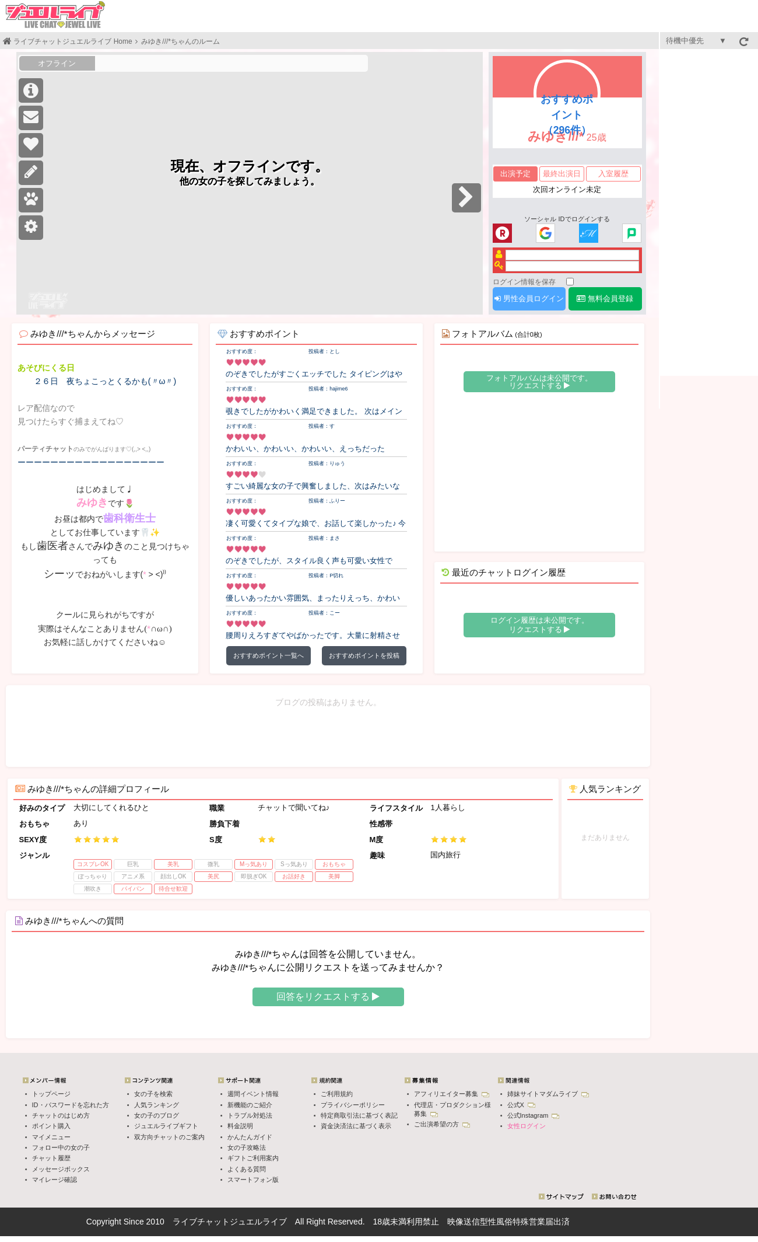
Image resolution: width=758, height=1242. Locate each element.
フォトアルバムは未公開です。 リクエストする (539, 382)
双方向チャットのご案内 (169, 1136)
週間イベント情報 (253, 1093)
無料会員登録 (605, 298)
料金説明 (240, 1125)
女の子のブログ (156, 1115)
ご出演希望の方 (442, 1124)
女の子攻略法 (246, 1147)
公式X (521, 1104)
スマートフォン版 (253, 1179)
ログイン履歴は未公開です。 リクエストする (539, 625)
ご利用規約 (337, 1093)
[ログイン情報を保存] (570, 281)
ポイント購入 (51, 1125)
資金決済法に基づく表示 (356, 1125)
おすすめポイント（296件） (567, 115)
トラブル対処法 (249, 1115)
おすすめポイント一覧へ (268, 655)
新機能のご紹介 (249, 1104)
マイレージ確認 (54, 1179)
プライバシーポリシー (353, 1104)
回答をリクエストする (328, 997)
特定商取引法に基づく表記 (359, 1115)
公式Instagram (533, 1115)
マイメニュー (51, 1136)
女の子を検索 (153, 1093)
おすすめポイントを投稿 (364, 655)
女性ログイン (526, 1125)
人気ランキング (156, 1104)
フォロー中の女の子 (61, 1147)
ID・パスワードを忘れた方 (70, 1104)
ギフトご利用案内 (253, 1157)
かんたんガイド (249, 1136)
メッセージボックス (61, 1169)
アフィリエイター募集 (451, 1093)
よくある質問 (246, 1169)
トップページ (51, 1093)
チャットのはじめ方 (61, 1115)
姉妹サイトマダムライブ (548, 1093)
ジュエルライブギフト (166, 1125)
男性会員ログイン (529, 298)
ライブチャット (201, 1221)
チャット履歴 (51, 1157)
